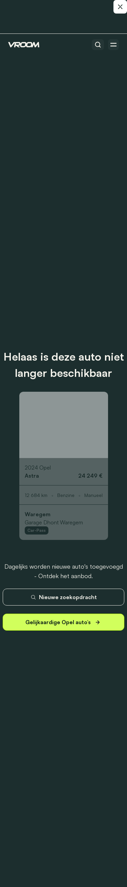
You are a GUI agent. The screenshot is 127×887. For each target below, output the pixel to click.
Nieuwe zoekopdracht (63, 597)
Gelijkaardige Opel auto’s (63, 622)
